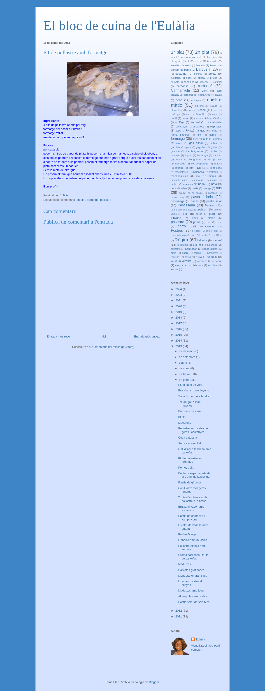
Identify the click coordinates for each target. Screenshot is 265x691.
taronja (198, 253)
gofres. (214, 147)
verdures (202, 260)
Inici (103, 336)
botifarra (176, 77)
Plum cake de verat (190, 384)
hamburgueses (194, 151)
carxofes (188, 94)
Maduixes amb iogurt (191, 590)
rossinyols (182, 245)
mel (198, 175)
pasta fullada (202, 197)
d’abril (183, 362)
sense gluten (209, 248)
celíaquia (196, 100)
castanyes (204, 94)
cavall (218, 94)
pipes (194, 217)
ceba (179, 100)
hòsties (213, 151)
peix (185, 213)
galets (179, 143)
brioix (189, 77)
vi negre (217, 260)
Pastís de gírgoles (190, 482)
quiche (204, 235)
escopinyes (182, 126)
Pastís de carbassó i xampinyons (191, 517)
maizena (213, 172)
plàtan (211, 217)
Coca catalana (187, 437)
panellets (213, 193)
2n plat (81, 199)
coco (215, 110)
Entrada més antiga (147, 336)
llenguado (195, 159)
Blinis (181, 416)
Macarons (184, 422)
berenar (198, 74)
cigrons (199, 105)
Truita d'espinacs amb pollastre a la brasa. (192, 499)
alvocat (198, 61)
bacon (213, 65)
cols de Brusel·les (196, 114)
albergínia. (176, 61)
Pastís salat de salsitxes (193, 602)
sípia (174, 252)
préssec (196, 231)
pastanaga (178, 201)
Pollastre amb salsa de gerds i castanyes (193, 430)
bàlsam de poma (181, 69)
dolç (219, 118)
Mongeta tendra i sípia (192, 575)
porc (219, 222)
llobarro (179, 167)
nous (174, 188)
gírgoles (201, 147)
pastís (195, 201)
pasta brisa (177, 197)
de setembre (187, 357)
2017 (179, 323)
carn (204, 90)
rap (213, 235)
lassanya (202, 155)
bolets (212, 73)
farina (214, 130)
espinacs (216, 126)
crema (185, 118)
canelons (189, 81)
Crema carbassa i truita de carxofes (193, 556)
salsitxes (212, 244)
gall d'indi (196, 143)
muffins (174, 184)
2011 (179, 616)
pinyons (176, 218)
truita (199, 256)
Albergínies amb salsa (192, 596)
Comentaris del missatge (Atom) (113, 347)
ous (219, 188)
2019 (179, 312)
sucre (185, 252)
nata (214, 184)
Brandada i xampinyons (193, 390)
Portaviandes (207, 226)
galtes (214, 143)
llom (191, 167)
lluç (204, 168)
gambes (175, 147)
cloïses (191, 110)
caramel (217, 82)
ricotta (203, 240)
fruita (205, 138)
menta (212, 175)
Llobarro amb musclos (192, 540)
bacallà (200, 65)
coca (203, 110)
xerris (200, 265)
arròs (188, 65)
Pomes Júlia (186, 467)
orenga (207, 188)
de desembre (188, 351)
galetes (217, 138)
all (188, 61)
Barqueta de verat (189, 411)
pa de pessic (195, 193)
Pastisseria (186, 205)
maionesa (198, 171)
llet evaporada (199, 163)
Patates (210, 205)
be (220, 70)
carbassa (182, 86)
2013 (179, 346)
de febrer (185, 374)
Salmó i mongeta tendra (193, 396)
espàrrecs (198, 126)
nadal (201, 184)
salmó (197, 244)
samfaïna (176, 249)
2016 (179, 329)
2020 (179, 306)
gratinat (175, 151)
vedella (212, 257)
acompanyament (191, 56)
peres (199, 213)
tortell (188, 257)
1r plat (177, 52)
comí (214, 114)
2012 (179, 610)
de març (185, 368)
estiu (178, 130)
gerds (188, 147)
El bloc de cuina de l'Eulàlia (119, 25)
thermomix (212, 253)
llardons (218, 155)
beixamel (181, 73)
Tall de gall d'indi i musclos (189, 403)
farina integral (180, 134)
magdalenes (181, 172)
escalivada (215, 122)
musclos (188, 184)
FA (187, 130)
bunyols (175, 82)
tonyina (175, 256)
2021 (179, 300)
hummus (175, 155)
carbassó (205, 86)
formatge (92, 199)
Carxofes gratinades (191, 570)
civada (213, 106)
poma (197, 222)
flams (212, 134)
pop (209, 222)
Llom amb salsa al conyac (190, 583)
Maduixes (184, 564)
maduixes (216, 167)
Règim (181, 239)
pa (180, 192)
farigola (201, 130)
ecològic (180, 122)
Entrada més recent (59, 336)
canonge (204, 82)
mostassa (199, 180)
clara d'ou (176, 110)
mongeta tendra (179, 180)
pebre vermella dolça (182, 209)
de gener (185, 379)
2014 (179, 340)
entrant (195, 122)
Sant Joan (191, 248)
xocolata (213, 265)
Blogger (154, 682)
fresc (195, 139)
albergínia (211, 56)
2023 (179, 294)
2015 (179, 334)
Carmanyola (180, 90)
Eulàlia (200, 639)
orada (195, 188)
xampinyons (183, 265)
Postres (177, 230)
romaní (217, 240)
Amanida (212, 61)
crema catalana (203, 118)
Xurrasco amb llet (189, 443)
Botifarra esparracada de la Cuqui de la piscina (194, 474)
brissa (201, 77)
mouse (213, 180)
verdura (187, 261)
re (221, 235)
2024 (179, 289)
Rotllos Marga (187, 534)
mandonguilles (179, 175)
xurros (174, 269)
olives (184, 188)
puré (193, 234)
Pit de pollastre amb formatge (191, 460)
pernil (212, 213)
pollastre (105, 199)
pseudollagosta (179, 235)
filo (199, 134)
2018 (179, 317)
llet (209, 159)
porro (182, 226)
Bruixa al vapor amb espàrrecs (191, 508)
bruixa (213, 77)
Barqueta (203, 69)
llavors (179, 159)
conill (174, 118)
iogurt (188, 155)
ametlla (175, 65)
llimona (218, 163)
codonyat (175, 114)
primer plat (212, 231)
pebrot (202, 209)
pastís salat (214, 201)
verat (174, 260)
